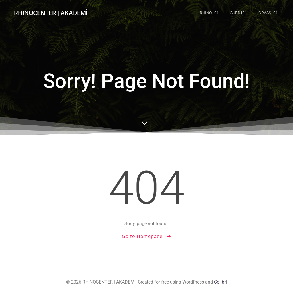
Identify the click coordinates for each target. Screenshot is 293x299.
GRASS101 (268, 13)
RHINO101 (209, 13)
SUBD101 (238, 13)
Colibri (220, 282)
